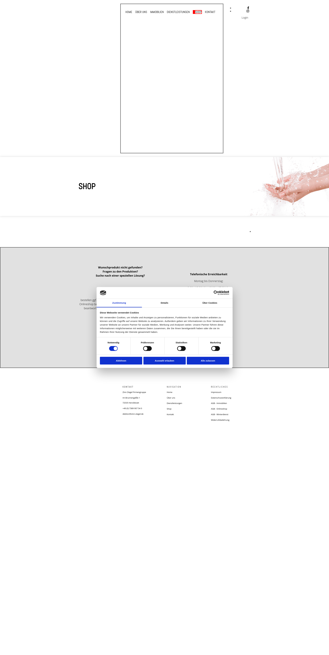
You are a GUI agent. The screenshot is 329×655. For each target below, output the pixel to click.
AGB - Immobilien (219, 403)
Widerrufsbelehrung (220, 420)
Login (245, 17)
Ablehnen (121, 360)
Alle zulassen (208, 360)
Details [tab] (164, 303)
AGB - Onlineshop (219, 408)
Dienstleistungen (178, 12)
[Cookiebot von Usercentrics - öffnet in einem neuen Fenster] (216, 292)
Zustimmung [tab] (119, 303)
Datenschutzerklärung (221, 397)
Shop (198, 12)
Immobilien (157, 12)
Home (128, 12)
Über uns (141, 12)
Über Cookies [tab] (210, 303)
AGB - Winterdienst (219, 414)
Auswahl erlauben (164, 360)
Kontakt (210, 12)
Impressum (216, 392)
